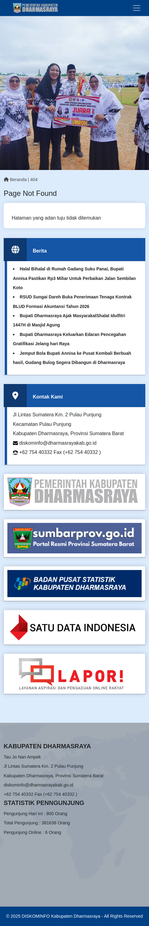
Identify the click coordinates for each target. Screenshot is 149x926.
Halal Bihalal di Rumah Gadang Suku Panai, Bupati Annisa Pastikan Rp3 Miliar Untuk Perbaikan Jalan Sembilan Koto (74, 278)
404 (34, 179)
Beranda (15, 179)
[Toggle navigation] (136, 8)
